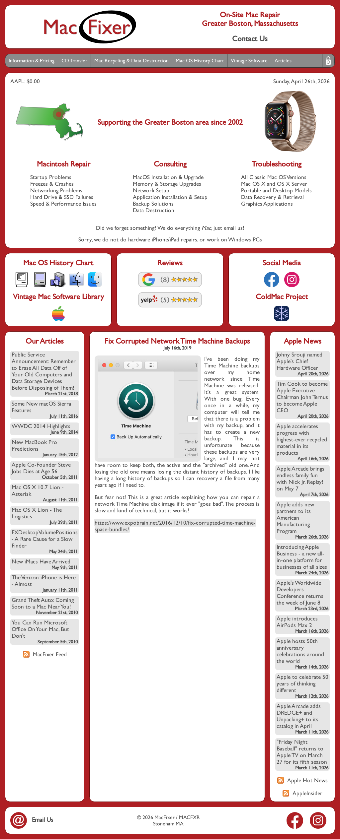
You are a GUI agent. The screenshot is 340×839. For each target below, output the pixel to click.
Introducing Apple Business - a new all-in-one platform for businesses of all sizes (302, 559)
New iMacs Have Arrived (45, 564)
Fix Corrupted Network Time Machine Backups (177, 341)
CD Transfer (74, 60)
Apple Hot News (302, 780)
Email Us (31, 819)
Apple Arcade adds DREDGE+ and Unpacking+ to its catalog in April (302, 719)
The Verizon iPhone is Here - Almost (45, 583)
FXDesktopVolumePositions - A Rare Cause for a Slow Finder (45, 541)
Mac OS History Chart (200, 60)
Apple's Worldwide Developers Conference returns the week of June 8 (302, 595)
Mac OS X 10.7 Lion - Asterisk (45, 493)
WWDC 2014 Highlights (45, 429)
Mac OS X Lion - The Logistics (45, 515)
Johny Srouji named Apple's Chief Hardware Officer (302, 363)
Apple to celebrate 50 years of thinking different (302, 686)
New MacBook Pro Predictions (45, 448)
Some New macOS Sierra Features (45, 409)
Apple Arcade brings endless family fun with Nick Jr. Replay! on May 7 (302, 481)
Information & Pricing (31, 60)
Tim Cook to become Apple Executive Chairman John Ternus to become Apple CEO (302, 399)
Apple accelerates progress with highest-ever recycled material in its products (302, 442)
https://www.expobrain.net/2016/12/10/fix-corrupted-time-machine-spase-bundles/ (175, 526)
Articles (283, 60)
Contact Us (250, 38)
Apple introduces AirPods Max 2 (302, 624)
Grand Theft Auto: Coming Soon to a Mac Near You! (45, 606)
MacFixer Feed (45, 654)
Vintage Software (249, 60)
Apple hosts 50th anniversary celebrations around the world (302, 654)
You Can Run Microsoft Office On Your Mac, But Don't (45, 631)
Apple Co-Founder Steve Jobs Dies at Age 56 (45, 470)
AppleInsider (302, 793)
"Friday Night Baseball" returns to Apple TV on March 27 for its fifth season (302, 754)
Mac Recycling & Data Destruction (131, 60)
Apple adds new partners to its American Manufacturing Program (302, 520)
